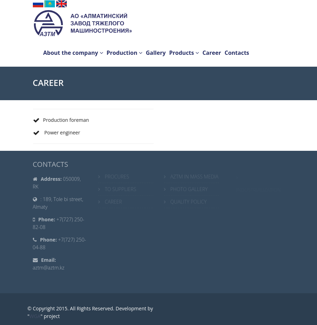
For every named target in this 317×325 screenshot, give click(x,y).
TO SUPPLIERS (120, 189)
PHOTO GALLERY (189, 189)
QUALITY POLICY (188, 202)
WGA (35, 316)
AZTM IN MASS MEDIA (194, 177)
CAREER (113, 202)
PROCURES (117, 177)
